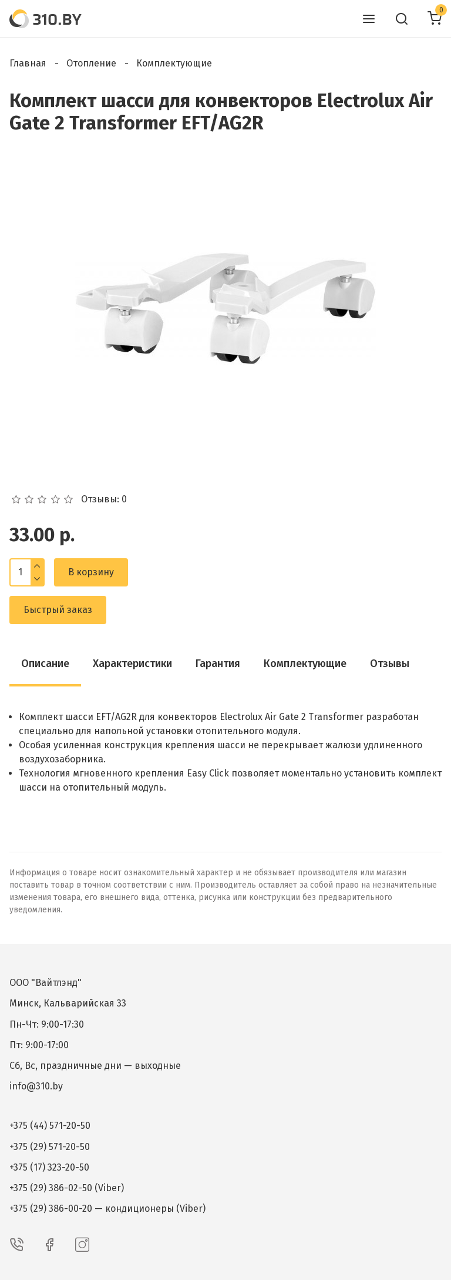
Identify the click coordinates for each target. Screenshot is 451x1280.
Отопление (91, 63)
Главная (27, 63)
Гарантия (218, 663)
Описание (45, 663)
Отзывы (389, 663)
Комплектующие (174, 63)
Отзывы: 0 (104, 499)
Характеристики (132, 663)
